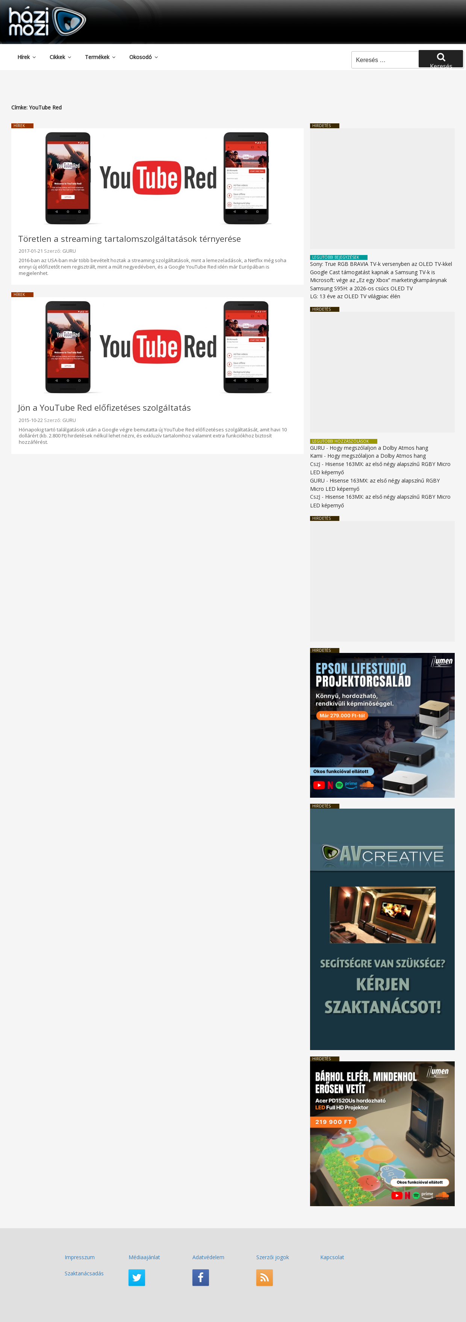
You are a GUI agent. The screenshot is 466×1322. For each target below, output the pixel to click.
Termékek (100, 57)
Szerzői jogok (272, 1257)
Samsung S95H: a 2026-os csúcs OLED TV (361, 288)
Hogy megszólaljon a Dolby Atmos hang (379, 447)
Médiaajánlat (144, 1257)
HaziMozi (37, 9)
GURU (69, 250)
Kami (316, 455)
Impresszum (80, 1257)
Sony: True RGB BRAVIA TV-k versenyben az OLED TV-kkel (381, 263)
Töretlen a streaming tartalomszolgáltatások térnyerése (129, 238)
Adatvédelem (208, 1257)
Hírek (27, 57)
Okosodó (144, 57)
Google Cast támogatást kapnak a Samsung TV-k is (372, 272)
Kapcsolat (332, 1257)
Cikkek (61, 57)
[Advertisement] (382, 188)
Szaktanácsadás (84, 1273)
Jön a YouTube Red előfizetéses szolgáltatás (104, 407)
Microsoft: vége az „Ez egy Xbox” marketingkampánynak (378, 280)
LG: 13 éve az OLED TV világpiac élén (355, 296)
